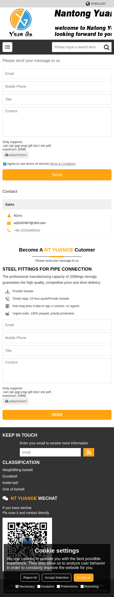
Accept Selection (57, 577)
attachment (16, 155)
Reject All (30, 577)
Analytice (45, 586)
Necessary (24, 586)
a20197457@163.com (30, 223)
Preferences (67, 586)
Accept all (83, 577)
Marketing (90, 586)
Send (57, 174)
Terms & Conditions (63, 164)
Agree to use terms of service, (39, 164)
